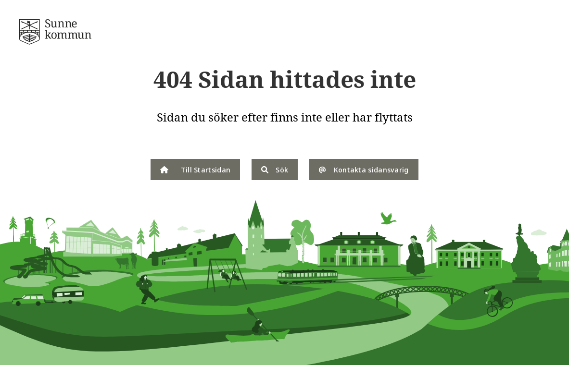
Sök (274, 169)
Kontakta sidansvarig (363, 169)
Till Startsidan (195, 169)
